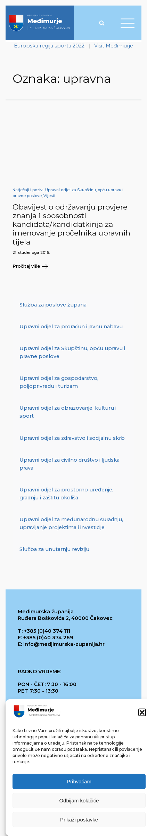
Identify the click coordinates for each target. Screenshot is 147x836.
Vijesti (49, 196)
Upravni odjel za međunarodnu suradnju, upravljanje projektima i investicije (71, 523)
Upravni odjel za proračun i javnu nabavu (71, 326)
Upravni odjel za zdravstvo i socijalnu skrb (72, 438)
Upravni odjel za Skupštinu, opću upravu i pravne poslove (72, 352)
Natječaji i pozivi (28, 190)
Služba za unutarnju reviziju (54, 549)
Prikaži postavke (79, 819)
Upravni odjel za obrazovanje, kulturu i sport (67, 412)
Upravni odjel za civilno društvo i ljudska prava (69, 464)
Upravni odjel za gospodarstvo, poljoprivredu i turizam (58, 382)
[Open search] (102, 23)
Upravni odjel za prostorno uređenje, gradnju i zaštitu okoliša (66, 494)
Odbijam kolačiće (79, 800)
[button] (142, 712)
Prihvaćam (79, 781)
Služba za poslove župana (53, 305)
